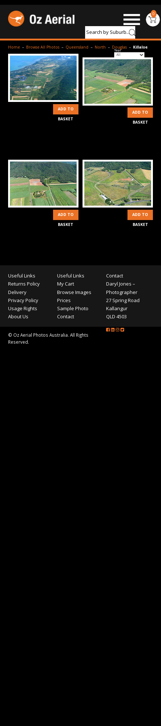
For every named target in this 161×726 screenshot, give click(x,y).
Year (117, 50)
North (100, 47)
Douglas (119, 47)
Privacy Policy (23, 300)
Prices (64, 300)
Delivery (17, 292)
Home (14, 47)
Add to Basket (66, 110)
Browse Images (74, 292)
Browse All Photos (42, 47)
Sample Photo (72, 308)
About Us (18, 316)
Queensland (77, 47)
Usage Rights (22, 308)
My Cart (65, 283)
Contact (65, 316)
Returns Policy (24, 283)
